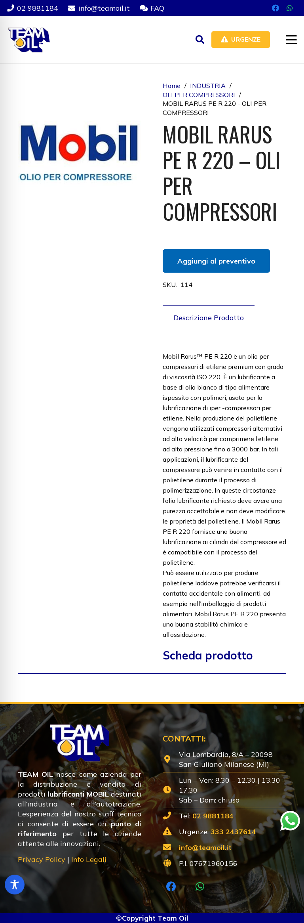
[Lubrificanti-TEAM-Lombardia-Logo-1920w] (28, 40)
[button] (199, 40)
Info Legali (88, 859)
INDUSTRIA (208, 86)
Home (171, 86)
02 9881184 (213, 815)
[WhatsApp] (290, 8)
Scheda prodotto (208, 655)
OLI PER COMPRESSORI (199, 95)
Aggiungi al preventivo (216, 261)
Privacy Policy (41, 859)
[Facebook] (275, 8)
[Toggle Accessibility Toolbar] (14, 884)
